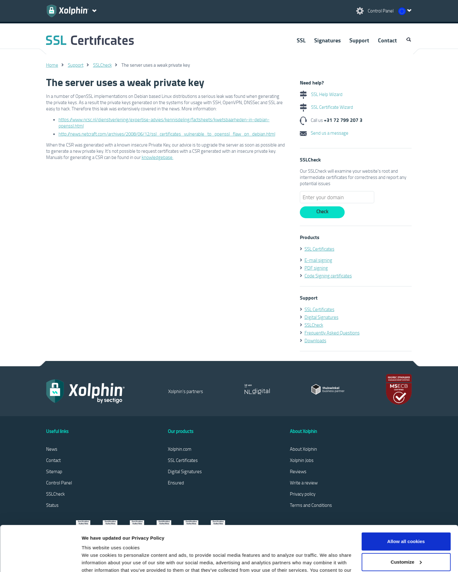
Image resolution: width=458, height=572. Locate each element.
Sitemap (54, 471)
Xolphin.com (179, 449)
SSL (301, 40)
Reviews (298, 471)
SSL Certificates (319, 249)
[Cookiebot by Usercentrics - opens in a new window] (40, 560)
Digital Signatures (321, 317)
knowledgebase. (157, 157)
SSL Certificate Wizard (326, 107)
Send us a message (324, 133)
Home (52, 65)
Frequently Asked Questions (332, 332)
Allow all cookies (406, 499)
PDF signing (316, 268)
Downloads (315, 340)
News (51, 449)
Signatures (327, 40)
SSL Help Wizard (321, 94)
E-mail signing (318, 260)
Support (359, 40)
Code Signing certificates (328, 275)
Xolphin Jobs (302, 460)
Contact (387, 40)
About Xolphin (303, 449)
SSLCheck (102, 65)
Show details (96, 559)
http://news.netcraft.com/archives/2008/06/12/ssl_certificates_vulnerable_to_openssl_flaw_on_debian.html (167, 134)
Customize (406, 519)
